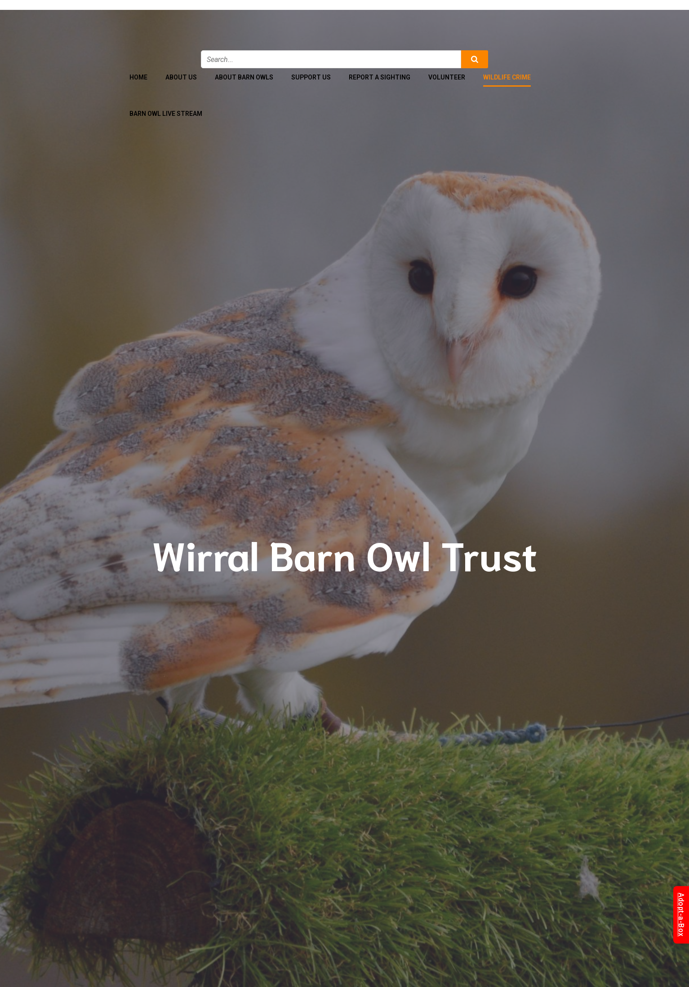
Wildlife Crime (507, 77)
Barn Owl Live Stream (165, 113)
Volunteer (446, 77)
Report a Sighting (379, 77)
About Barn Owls (244, 77)
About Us (181, 77)
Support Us (311, 77)
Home (138, 77)
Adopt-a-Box (681, 915)
